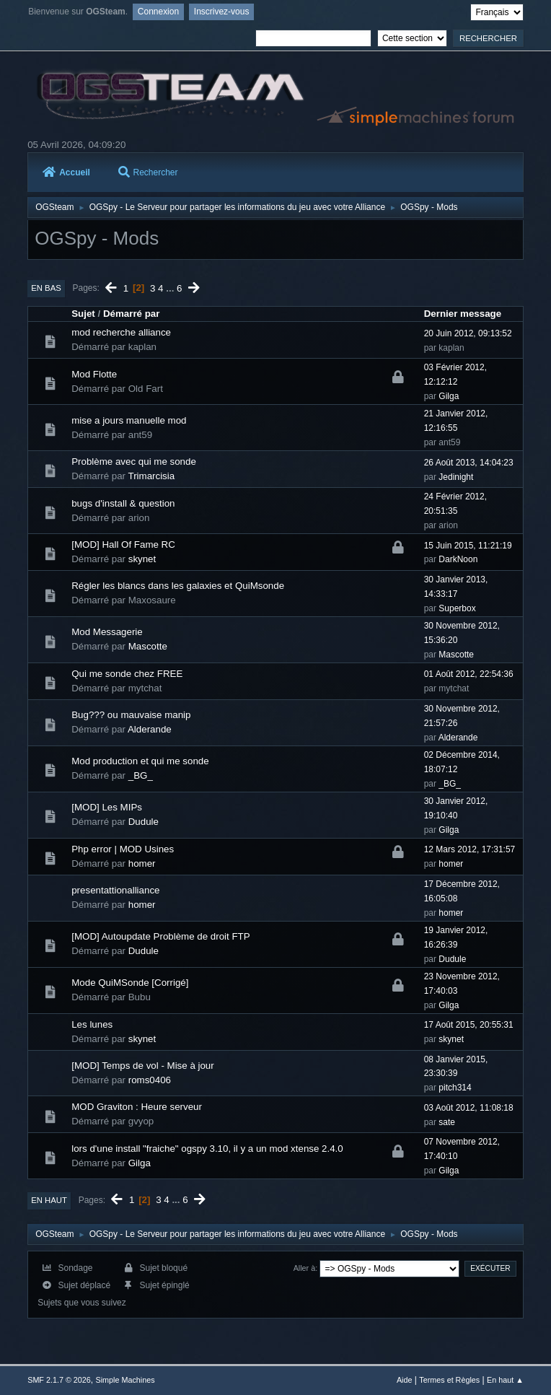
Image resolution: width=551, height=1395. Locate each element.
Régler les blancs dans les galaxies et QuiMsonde (177, 585)
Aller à (305, 1268)
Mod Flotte (94, 374)
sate (446, 1122)
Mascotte (147, 646)
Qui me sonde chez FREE (126, 673)
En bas (46, 288)
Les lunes (92, 1024)
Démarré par (131, 313)
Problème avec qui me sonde (133, 461)
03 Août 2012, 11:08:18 (468, 1108)
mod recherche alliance (121, 332)
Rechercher (148, 172)
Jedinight (455, 477)
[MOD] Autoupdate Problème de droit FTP (160, 936)
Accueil (66, 172)
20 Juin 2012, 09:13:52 (468, 333)
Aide (405, 1380)
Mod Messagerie (107, 631)
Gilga (448, 396)
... (171, 287)
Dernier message (462, 313)
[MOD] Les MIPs (106, 807)
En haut (49, 1200)
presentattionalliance (115, 890)
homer (142, 863)
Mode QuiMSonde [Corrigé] (129, 982)
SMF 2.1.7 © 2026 (59, 1380)
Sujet (83, 313)
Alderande (150, 729)
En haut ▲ (505, 1380)
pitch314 (454, 1088)
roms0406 (149, 1080)
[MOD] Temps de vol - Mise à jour (142, 1065)
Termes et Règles (449, 1380)
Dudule (143, 821)
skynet (142, 559)
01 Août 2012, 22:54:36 (468, 674)
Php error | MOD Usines (122, 849)
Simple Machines (125, 1380)
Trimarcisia (151, 476)
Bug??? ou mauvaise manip (130, 714)
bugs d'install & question (123, 503)
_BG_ (140, 775)
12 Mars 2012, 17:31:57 (470, 849)
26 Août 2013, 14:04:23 (468, 463)
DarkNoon (457, 559)
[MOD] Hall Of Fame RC (123, 544)
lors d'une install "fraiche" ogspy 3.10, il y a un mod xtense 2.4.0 (207, 1148)
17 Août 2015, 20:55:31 (468, 1025)
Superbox (456, 608)
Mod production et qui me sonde (139, 761)
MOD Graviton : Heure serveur (136, 1106)
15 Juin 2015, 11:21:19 (468, 546)
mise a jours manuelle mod (128, 420)
